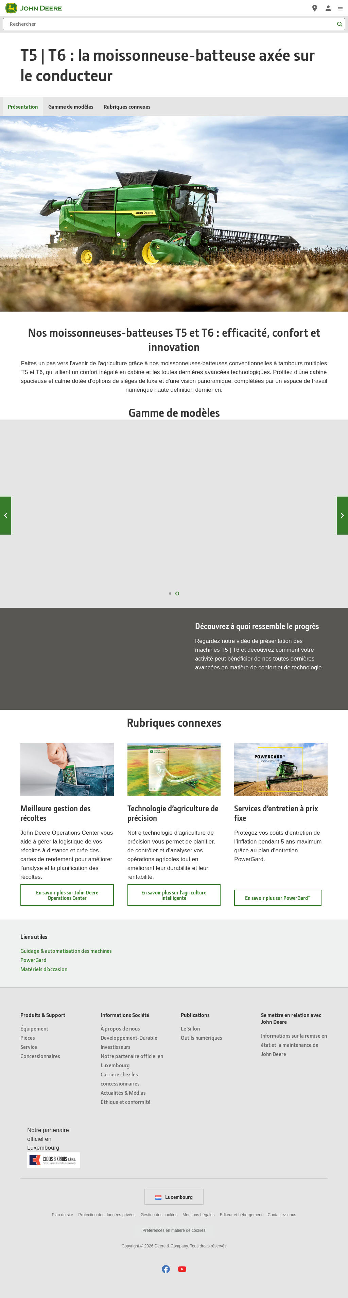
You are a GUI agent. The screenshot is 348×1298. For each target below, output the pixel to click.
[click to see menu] (340, 8)
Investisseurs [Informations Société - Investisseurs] (115, 1046)
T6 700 (134, 483)
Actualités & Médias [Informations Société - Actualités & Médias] (123, 1092)
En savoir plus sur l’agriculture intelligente (177, 897)
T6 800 (54, 483)
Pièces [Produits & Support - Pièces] (27, 1037)
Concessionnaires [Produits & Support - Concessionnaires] (40, 1055)
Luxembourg (174, 1196)
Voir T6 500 (293, 571)
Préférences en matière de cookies (173, 1230)
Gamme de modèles (70, 106)
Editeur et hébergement (241, 1214)
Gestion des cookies (159, 1214)
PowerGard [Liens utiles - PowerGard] (33, 959)
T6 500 (294, 483)
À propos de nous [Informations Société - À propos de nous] (120, 1028)
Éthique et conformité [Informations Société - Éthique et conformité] (126, 1101)
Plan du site (62, 1214)
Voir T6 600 (212, 571)
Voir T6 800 (52, 571)
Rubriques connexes (127, 106)
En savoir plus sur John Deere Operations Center (71, 897)
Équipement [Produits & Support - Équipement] (34, 1028)
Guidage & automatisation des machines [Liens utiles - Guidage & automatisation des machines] (66, 950)
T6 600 (214, 483)
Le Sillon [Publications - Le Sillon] (190, 1028)
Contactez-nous (282, 1214)
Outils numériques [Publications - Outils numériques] (201, 1037)
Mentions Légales (198, 1214)
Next (342, 516)
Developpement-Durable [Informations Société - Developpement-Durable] (129, 1037)
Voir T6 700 (132, 571)
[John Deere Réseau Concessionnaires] (314, 8)
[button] (166, 1269)
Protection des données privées (106, 1214)
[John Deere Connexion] (328, 8)
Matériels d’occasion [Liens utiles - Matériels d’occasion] (43, 968)
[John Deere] (37, 8)
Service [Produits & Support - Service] (28, 1046)
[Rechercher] (174, 24)
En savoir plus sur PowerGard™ (283, 900)
